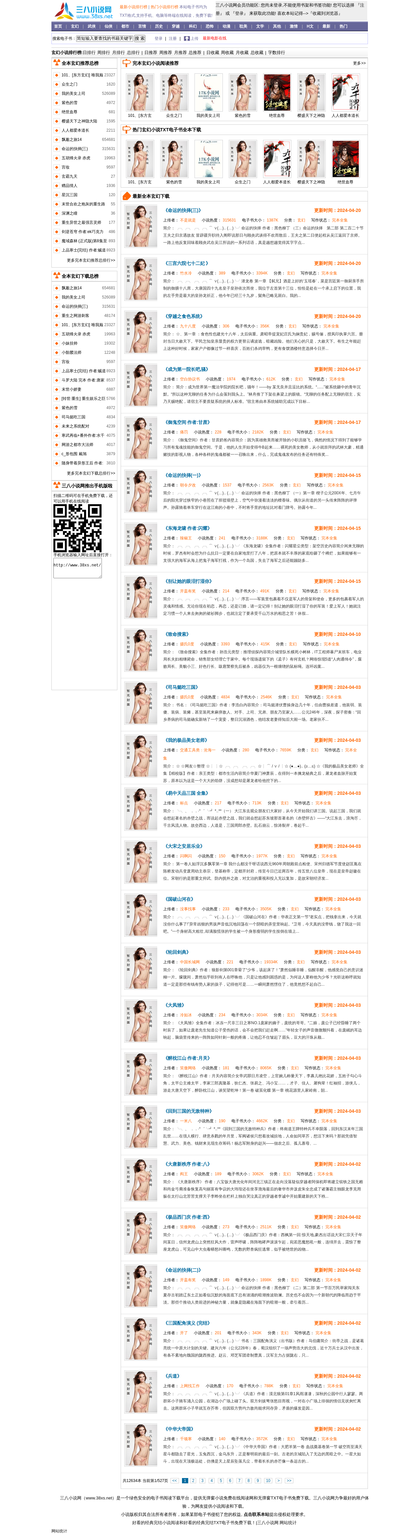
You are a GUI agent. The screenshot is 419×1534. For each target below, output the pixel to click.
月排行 (118, 52)
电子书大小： (260, 220)
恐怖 (210, 26)
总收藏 (257, 52)
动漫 (227, 26)
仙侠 (109, 26)
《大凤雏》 (174, 1005)
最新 (326, 26)
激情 (294, 26)
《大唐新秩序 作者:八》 (187, 1164)
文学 (260, 26)
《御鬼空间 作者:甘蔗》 (187, 422)
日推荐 (150, 52)
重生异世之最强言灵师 (81, 222)
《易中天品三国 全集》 (187, 793)
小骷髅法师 (71, 352)
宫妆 (66, 167)
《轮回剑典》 (177, 952)
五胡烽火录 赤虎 (76, 158)
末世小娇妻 (71, 389)
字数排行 (276, 52)
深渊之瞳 (69, 213)
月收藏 (242, 52)
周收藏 (227, 52)
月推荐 (180, 52)
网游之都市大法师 (77, 444)
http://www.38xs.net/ (77, 568)
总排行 (133, 52)
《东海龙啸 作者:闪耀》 (187, 528)
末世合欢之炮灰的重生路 (83, 204)
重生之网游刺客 (75, 315)
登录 (239, 13)
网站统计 (288, 1522)
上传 (194, 38)
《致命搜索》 (177, 634)
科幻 (193, 26)
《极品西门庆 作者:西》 (187, 1217)
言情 (142, 26)
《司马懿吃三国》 (181, 687)
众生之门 (174, 115)
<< (174, 1480)
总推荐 (195, 52)
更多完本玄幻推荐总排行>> (91, 260)
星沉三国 (69, 195)
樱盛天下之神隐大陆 (79, 121)
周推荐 (165, 52)
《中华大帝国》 (179, 1429)
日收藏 (212, 52)
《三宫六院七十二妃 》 (187, 263)
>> (289, 1480)
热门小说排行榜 (165, 7)
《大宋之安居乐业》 (184, 846)
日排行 (89, 52)
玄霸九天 (69, 176)
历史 (159, 26)
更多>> (359, 63)
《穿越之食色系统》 (184, 316)
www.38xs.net (99, 1497)
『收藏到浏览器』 (325, 13)
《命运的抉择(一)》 (183, 475)
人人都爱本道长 (345, 115)
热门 (343, 26)
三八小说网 (70, 1497)
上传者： (180, 220)
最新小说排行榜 (134, 7)
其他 (277, 26)
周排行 (103, 52)
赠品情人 (69, 185)
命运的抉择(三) (75, 148)
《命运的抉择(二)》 (183, 1270)
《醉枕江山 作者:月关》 (187, 1058)
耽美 (243, 26)
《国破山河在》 (179, 899)
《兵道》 (172, 1376)
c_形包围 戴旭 (74, 454)
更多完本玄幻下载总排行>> (91, 473)
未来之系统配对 (75, 426)
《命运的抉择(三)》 (183, 210)
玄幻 (75, 26)
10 (268, 1480)
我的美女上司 (208, 115)
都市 (125, 26)
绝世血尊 (277, 115)
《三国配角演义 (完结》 (187, 1323)
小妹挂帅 (69, 343)
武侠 (92, 26)
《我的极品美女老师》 (186, 740)
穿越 (176, 26)
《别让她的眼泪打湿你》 (188, 581)
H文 (311, 26)
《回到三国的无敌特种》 (188, 1111)
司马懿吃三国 (73, 417)
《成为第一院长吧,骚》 (187, 369)
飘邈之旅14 (72, 139)
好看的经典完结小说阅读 (155, 1522)
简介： (169, 228)
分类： (295, 220)
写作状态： (329, 220)
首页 (58, 26)
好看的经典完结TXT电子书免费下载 (218, 1522)
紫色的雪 (243, 115)
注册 (173, 38)
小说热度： (219, 220)
